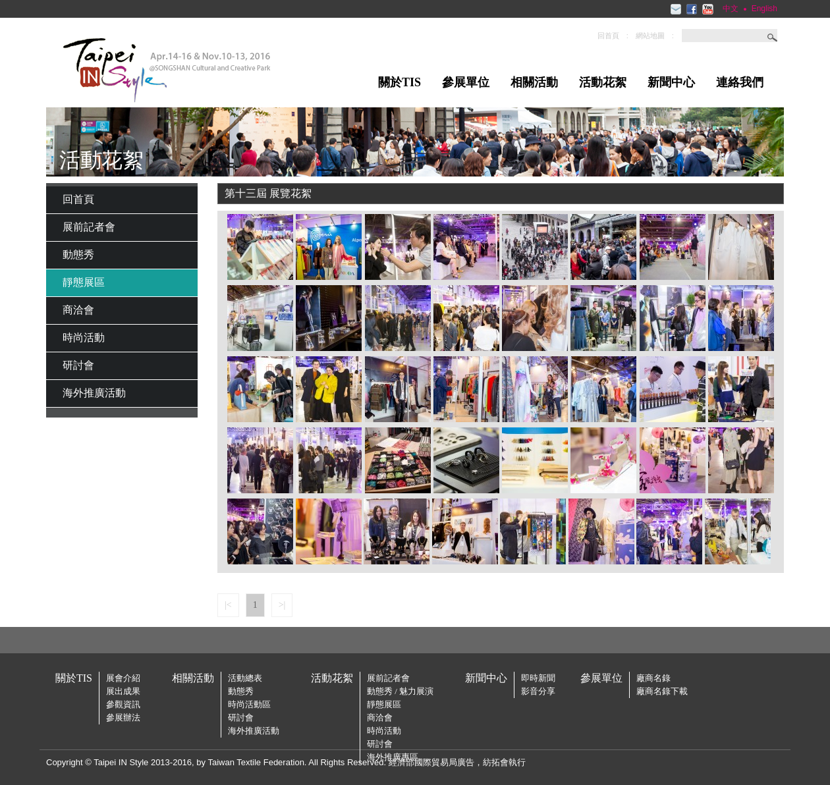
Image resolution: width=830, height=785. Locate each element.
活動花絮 (602, 82)
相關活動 (534, 82)
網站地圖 (650, 36)
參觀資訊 (123, 704)
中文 (730, 8)
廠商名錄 (653, 678)
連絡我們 (739, 82)
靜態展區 (84, 282)
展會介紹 (123, 678)
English (764, 8)
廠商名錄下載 (662, 691)
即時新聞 (538, 678)
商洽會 (78, 309)
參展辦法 (123, 717)
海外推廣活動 (94, 392)
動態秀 (78, 254)
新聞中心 (671, 82)
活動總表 (245, 678)
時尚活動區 (249, 704)
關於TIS (399, 82)
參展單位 (465, 82)
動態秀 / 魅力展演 (400, 691)
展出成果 (123, 691)
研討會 (78, 365)
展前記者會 (89, 226)
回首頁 (608, 36)
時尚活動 (84, 337)
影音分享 (538, 691)
